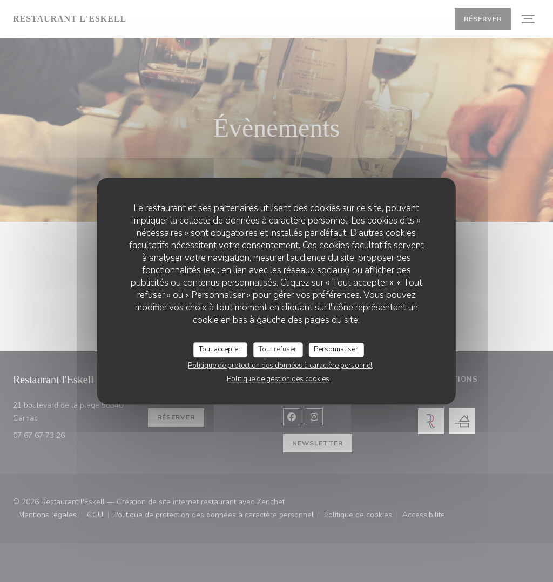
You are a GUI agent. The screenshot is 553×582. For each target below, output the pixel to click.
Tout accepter (220, 349)
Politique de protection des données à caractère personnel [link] (280, 365)
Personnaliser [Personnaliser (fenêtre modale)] (336, 349)
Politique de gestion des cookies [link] (278, 379)
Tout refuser (277, 349)
